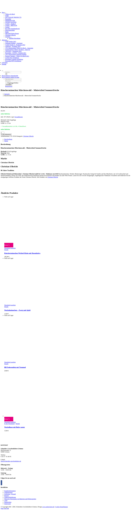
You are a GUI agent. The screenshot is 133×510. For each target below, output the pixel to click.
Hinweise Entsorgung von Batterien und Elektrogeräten (20, 499)
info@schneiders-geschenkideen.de (11, 461)
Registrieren (8, 86)
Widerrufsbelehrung (10, 497)
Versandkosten (18, 117)
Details (6, 250)
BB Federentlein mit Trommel (15, 367)
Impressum (7, 504)
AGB (5, 500)
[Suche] (6, 74)
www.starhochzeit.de (48, 507)
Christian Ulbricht (28, 136)
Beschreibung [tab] (8, 139)
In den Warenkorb (6, 134)
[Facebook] (1, 482)
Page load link (5, 508)
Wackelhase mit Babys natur (14, 427)
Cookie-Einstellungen (61, 507)
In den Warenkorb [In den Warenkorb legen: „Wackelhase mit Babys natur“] (9, 423)
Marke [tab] (6, 141)
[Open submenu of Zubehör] (11, 37)
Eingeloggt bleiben (12, 83)
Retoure (6, 495)
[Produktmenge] (2, 133)
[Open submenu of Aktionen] (7, 40)
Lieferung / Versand (10, 494)
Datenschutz (7, 502)
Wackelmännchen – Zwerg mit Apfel (17, 310)
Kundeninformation (10, 491)
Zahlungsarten (8, 492)
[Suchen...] (13, 72)
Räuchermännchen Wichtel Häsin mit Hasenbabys (22, 253)
